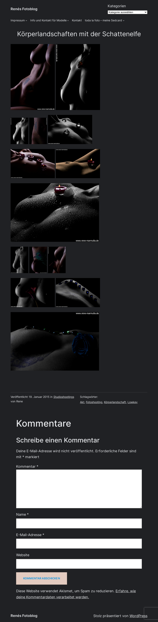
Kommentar (27, 466)
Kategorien (117, 6)
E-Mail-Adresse (30, 535)
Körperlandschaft (115, 402)
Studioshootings (63, 396)
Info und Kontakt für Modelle (48, 20)
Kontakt (77, 20)
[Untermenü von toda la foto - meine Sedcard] (123, 20)
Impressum (18, 20)
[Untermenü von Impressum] (26, 20)
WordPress (138, 616)
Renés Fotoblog (24, 9)
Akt (82, 402)
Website (22, 555)
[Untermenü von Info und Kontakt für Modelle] (68, 20)
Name (22, 514)
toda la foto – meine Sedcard (103, 20)
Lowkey (133, 402)
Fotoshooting (94, 402)
